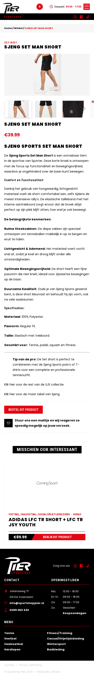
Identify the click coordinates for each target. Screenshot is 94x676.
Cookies (9, 665)
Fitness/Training (59, 633)
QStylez (55, 671)
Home (8, 28)
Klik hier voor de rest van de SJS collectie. (34, 384)
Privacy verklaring (30, 665)
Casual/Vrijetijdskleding (65, 639)
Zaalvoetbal (13, 644)
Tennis (9, 633)
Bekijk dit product (57, 537)
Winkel (18, 28)
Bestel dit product (23, 410)
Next (82, 110)
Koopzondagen (74, 613)
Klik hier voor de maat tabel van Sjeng (32, 394)
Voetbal (10, 639)
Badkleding (55, 649)
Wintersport (56, 644)
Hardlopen (12, 649)
